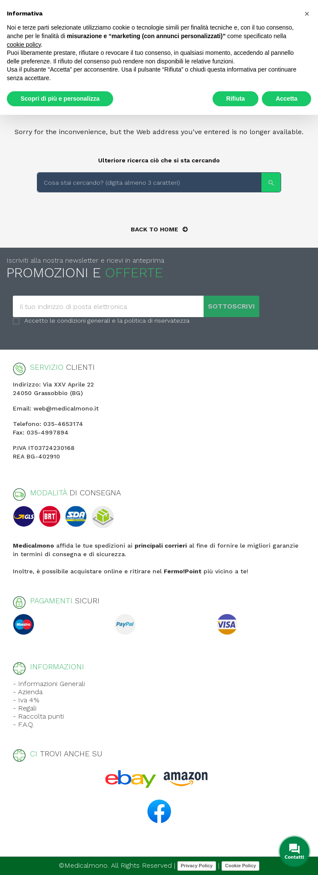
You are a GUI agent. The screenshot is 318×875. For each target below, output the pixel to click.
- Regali (24, 708)
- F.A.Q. (23, 724)
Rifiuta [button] (235, 98)
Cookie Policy (240, 865)
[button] (307, 14)
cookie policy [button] (24, 44)
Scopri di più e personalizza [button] (60, 98)
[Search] (159, 182)
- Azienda (27, 692)
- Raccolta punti (38, 716)
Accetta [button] (286, 98)
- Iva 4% (26, 700)
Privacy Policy (197, 865)
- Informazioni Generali (49, 684)
